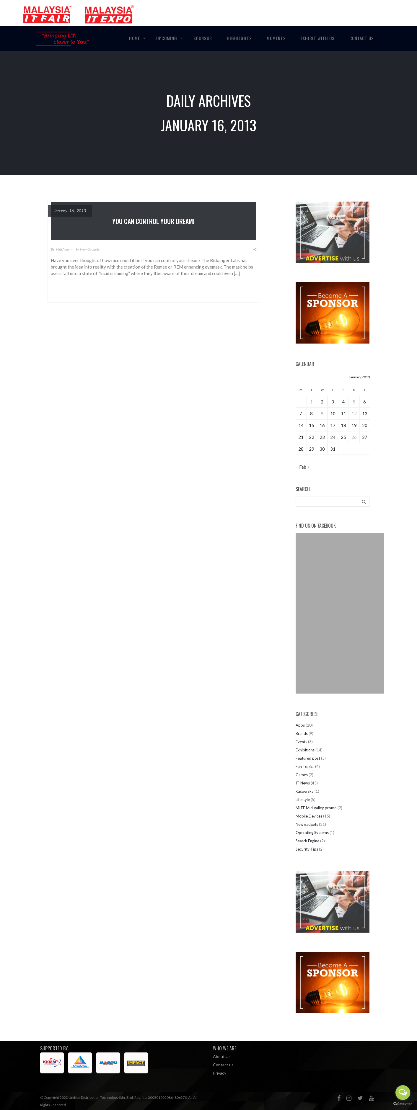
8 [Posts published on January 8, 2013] (311, 413)
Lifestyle (303, 799)
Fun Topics (305, 766)
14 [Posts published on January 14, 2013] (301, 425)
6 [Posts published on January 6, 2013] (364, 401)
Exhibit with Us (318, 38)
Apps (300, 725)
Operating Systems (312, 832)
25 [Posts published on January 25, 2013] (343, 437)
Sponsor (202, 38)
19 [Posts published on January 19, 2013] (354, 425)
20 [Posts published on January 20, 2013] (364, 425)
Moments (276, 38)
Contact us (223, 1064)
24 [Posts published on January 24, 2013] (332, 437)
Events (301, 741)
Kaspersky (305, 791)
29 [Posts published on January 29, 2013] (311, 449)
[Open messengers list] (402, 1092)
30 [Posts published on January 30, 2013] (322, 449)
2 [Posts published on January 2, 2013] (322, 401)
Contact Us (361, 38)
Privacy (219, 1072)
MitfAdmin (63, 249)
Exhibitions (305, 750)
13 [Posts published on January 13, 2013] (364, 413)
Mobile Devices (309, 816)
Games (302, 774)
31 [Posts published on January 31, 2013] (332, 449)
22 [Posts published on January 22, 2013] (311, 437)
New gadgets (90, 249)
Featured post (308, 758)
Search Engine (307, 840)
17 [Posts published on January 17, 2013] (332, 425)
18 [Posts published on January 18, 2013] (343, 425)
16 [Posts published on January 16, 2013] (322, 425)
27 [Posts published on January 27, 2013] (364, 437)
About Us (222, 1056)
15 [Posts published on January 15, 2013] (311, 425)
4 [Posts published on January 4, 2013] (343, 401)
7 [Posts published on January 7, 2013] (300, 413)
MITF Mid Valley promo (316, 807)
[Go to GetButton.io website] (402, 1104)
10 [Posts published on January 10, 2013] (332, 413)
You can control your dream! (153, 221)
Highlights (239, 38)
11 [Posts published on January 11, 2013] (343, 413)
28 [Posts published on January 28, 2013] (301, 449)
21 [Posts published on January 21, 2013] (301, 437)
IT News (303, 783)
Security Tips (307, 849)
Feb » (304, 467)
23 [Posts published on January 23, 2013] (322, 437)
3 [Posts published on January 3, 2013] (332, 401)
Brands (302, 733)
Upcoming (166, 38)
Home (134, 38)
